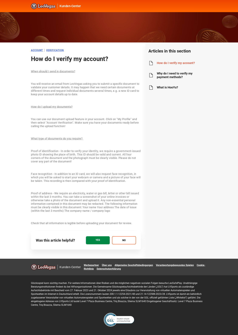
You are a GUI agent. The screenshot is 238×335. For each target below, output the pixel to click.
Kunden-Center (70, 6)
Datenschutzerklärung (109, 268)
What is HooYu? (167, 87)
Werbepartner (91, 265)
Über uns (107, 265)
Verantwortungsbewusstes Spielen (175, 265)
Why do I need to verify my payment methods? (174, 75)
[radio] (98, 240)
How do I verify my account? (176, 63)
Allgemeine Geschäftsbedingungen (134, 265)
